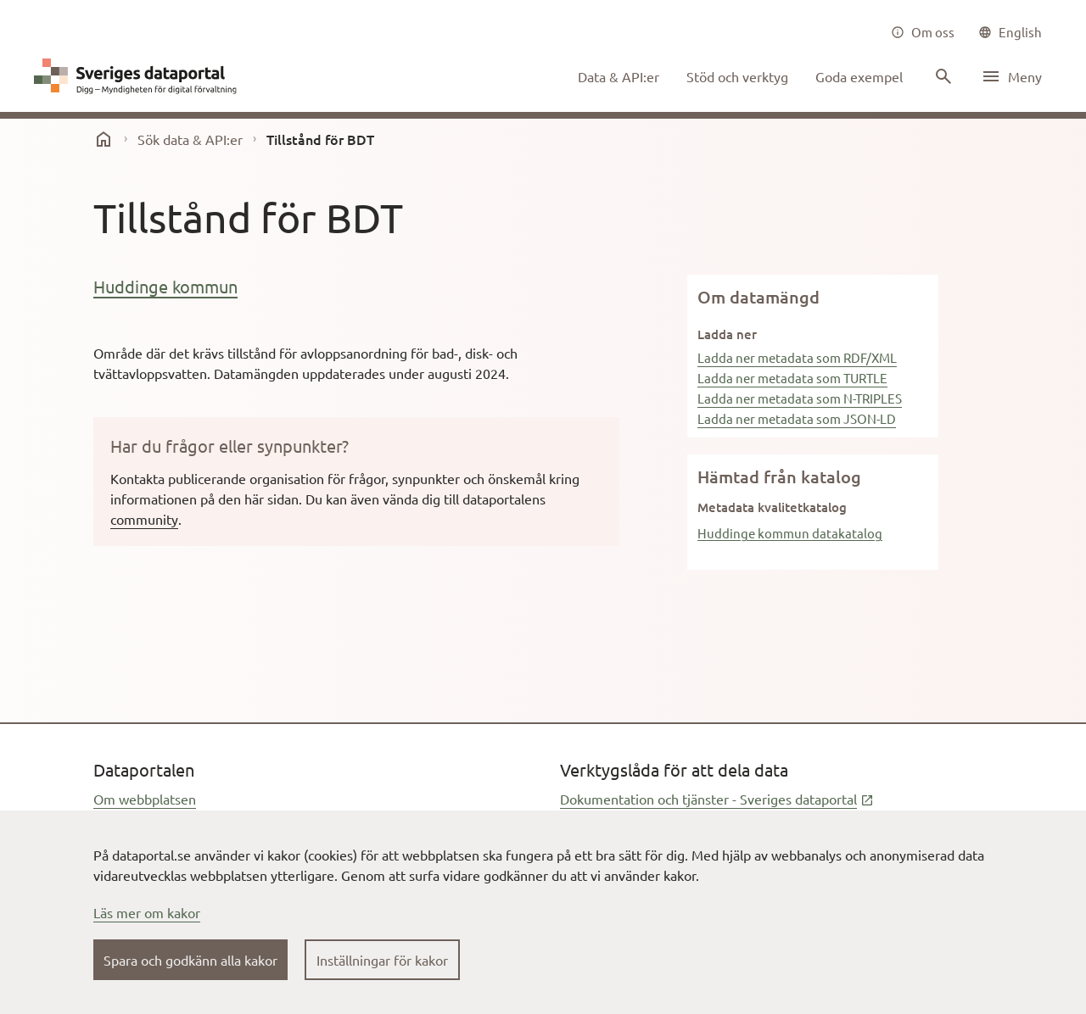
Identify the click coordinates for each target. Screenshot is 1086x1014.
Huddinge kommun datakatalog (789, 533)
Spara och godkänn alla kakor (190, 959)
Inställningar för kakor (382, 959)
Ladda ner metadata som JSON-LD (796, 418)
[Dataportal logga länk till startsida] (139, 76)
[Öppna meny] (1011, 76)
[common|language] (1010, 32)
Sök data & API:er (190, 139)
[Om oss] (923, 32)
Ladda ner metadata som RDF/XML (797, 357)
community (144, 518)
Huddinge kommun (165, 286)
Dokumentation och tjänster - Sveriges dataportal (717, 798)
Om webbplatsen (144, 798)
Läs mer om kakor (146, 912)
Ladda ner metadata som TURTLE (792, 378)
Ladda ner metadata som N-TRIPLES (799, 398)
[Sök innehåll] (941, 76)
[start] (103, 139)
